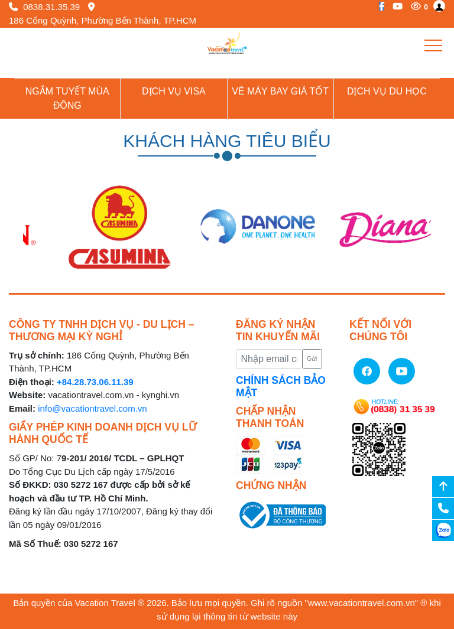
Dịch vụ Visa (174, 91)
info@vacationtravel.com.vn (92, 408)
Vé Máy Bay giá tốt (280, 91)
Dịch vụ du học (387, 91)
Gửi (312, 359)
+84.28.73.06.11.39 (95, 382)
